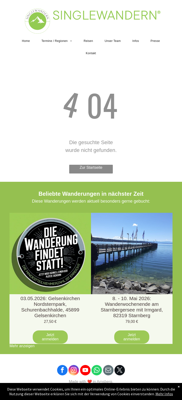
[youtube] (85, 371)
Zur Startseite (91, 167)
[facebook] (62, 371)
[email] (108, 371)
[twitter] (119, 371)
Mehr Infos (164, 393)
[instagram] (73, 371)
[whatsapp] (96, 371)
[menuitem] (27, 41)
